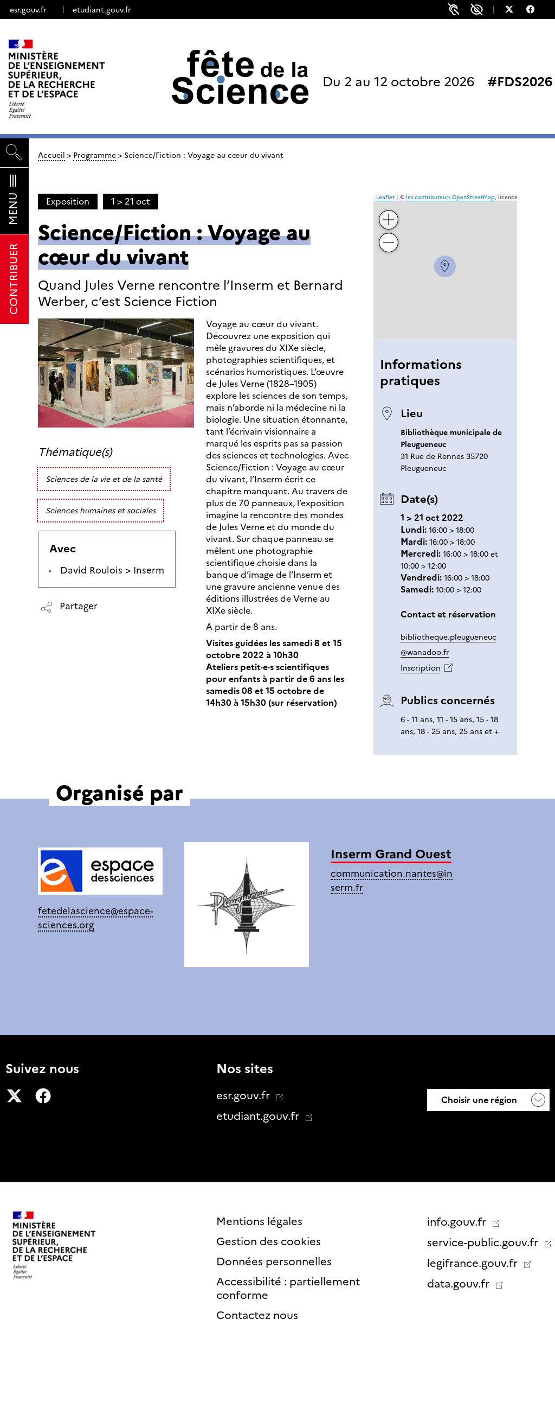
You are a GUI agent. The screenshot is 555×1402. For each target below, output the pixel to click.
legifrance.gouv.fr (473, 1263)
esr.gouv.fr (28, 9)
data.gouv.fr (459, 1283)
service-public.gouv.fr (484, 1242)
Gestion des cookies (268, 1241)
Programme (94, 155)
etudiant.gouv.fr (102, 9)
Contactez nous (257, 1315)
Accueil (51, 155)
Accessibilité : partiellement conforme (288, 1288)
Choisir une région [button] (478, 1100)
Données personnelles (274, 1261)
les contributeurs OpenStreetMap (450, 197)
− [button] (388, 235)
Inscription (421, 668)
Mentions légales (259, 1221)
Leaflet (385, 197)
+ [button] (388, 212)
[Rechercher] (14, 152)
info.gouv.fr (458, 1221)
